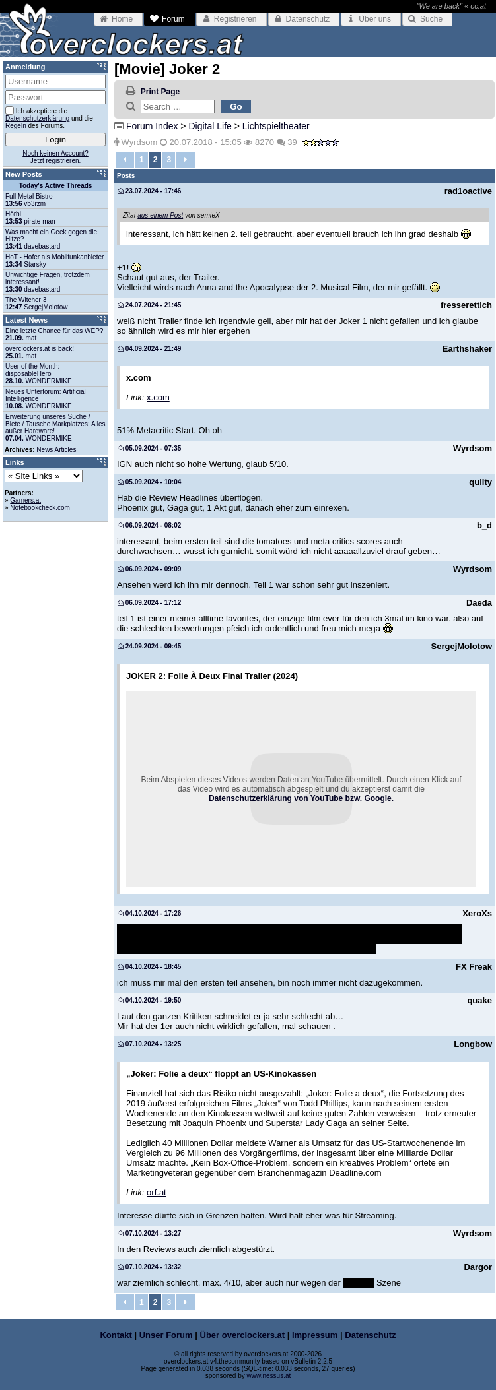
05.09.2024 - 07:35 (149, 448)
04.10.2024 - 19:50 (149, 1000)
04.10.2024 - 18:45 (149, 966)
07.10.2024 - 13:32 (149, 1267)
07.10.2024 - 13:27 (149, 1233)
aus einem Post (160, 215)
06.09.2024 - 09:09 (149, 569)
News (44, 449)
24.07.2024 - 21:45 (149, 305)
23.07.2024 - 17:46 (149, 191)
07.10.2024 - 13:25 (149, 1044)
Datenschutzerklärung (37, 118)
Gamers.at (25, 500)
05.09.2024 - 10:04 (149, 482)
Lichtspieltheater (276, 126)
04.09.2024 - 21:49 (149, 348)
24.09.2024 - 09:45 (149, 646)
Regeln (15, 125)
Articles (66, 449)
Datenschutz (370, 1335)
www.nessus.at (269, 1375)
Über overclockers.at (242, 1335)
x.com (158, 397)
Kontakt (115, 1335)
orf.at (156, 1192)
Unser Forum (166, 1335)
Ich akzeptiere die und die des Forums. (49, 117)
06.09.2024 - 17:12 (149, 602)
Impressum (314, 1335)
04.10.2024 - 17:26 (149, 913)
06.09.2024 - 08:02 (149, 525)
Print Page (160, 91)
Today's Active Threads (55, 185)
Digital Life (209, 126)
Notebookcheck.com (40, 507)
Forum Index (152, 126)
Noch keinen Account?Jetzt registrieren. (55, 157)
